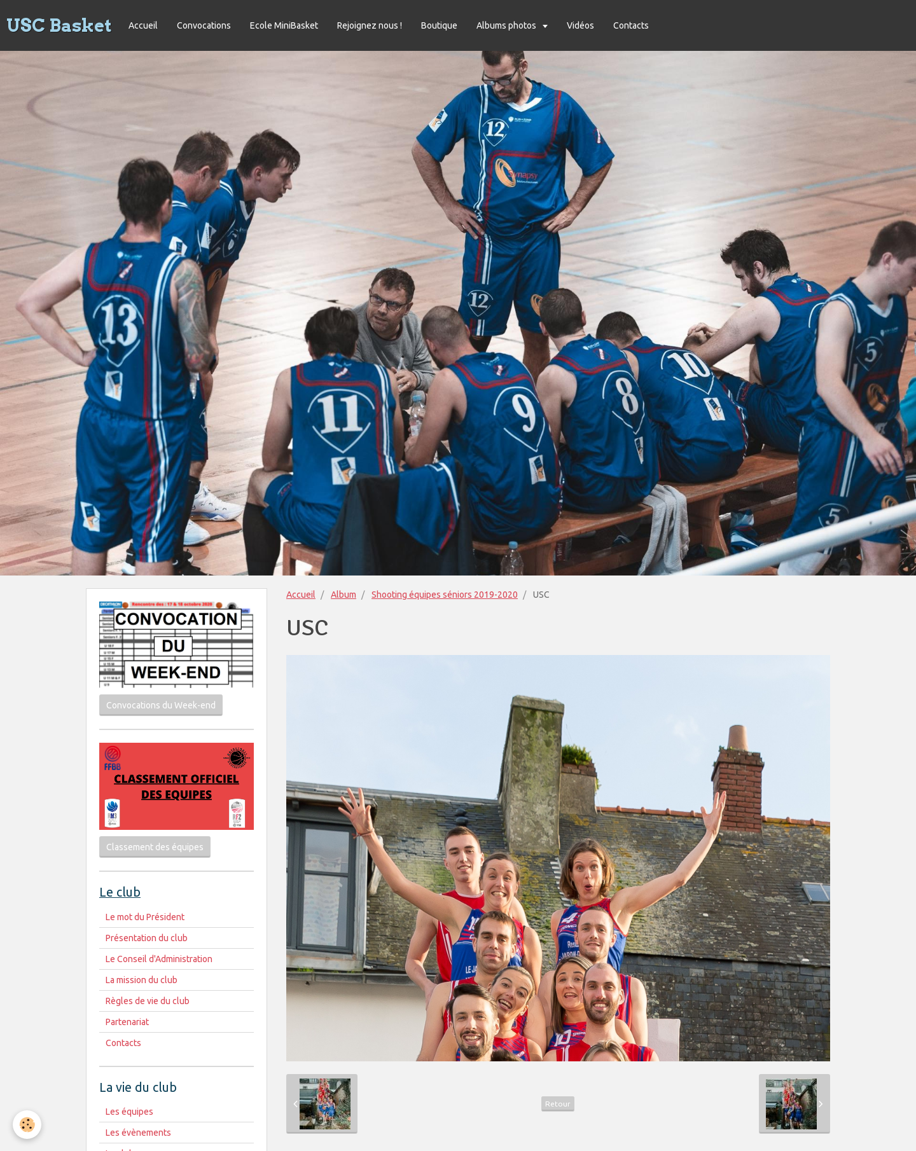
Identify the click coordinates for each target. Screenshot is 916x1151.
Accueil (143, 25)
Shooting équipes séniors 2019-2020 (444, 594)
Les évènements (138, 1132)
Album (343, 594)
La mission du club (141, 980)
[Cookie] (27, 1124)
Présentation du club (147, 938)
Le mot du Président (145, 917)
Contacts (631, 25)
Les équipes (129, 1111)
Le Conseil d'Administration (159, 959)
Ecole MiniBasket (284, 25)
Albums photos (507, 25)
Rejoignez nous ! (369, 25)
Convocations (204, 25)
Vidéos (580, 25)
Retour (558, 1103)
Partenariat (127, 1022)
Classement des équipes (155, 847)
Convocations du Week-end (161, 705)
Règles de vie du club (148, 1001)
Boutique (439, 25)
